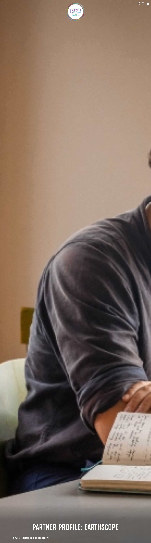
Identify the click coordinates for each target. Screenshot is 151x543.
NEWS (15, 538)
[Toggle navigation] (148, 4)
